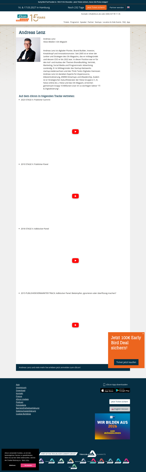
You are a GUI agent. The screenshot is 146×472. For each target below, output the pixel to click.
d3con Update (22, 399)
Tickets (66, 22)
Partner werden (117, 7)
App (128, 22)
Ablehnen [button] (12, 465)
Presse (19, 396)
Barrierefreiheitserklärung (27, 408)
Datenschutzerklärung (26, 411)
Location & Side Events (112, 22)
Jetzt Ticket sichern (119, 401)
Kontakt (19, 393)
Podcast (19, 402)
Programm (74, 22)
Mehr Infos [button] (25, 460)
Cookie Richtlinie (23, 413)
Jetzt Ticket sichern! (96, 7)
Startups (98, 22)
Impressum (21, 387)
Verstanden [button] (28, 465)
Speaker (83, 22)
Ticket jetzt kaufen (126, 362)
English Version (119, 409)
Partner (91, 22)
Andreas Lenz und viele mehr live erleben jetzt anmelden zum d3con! (50, 367)
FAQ (124, 22)
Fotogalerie (21, 405)
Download (20, 390)
